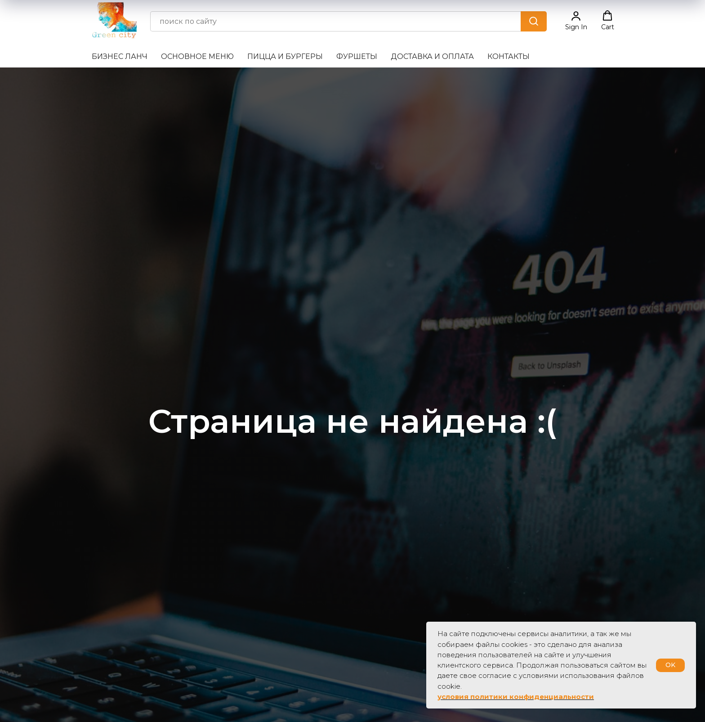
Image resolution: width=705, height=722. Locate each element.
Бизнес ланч (119, 56)
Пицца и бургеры (285, 56)
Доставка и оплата (432, 56)
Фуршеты (356, 56)
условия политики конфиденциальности (515, 696)
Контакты (508, 56)
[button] (576, 20)
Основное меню (197, 56)
